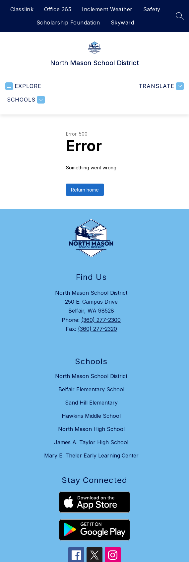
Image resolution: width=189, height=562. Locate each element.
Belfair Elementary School (91, 389)
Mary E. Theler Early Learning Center (91, 455)
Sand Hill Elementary (91, 402)
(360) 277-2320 (97, 328)
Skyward (122, 22)
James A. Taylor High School (91, 442)
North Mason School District (91, 376)
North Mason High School (91, 429)
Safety (151, 9)
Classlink (22, 9)
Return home (85, 190)
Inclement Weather (107, 9)
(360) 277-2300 (101, 320)
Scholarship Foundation (68, 22)
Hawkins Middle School (91, 415)
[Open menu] (23, 86)
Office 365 (57, 9)
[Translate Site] (160, 86)
